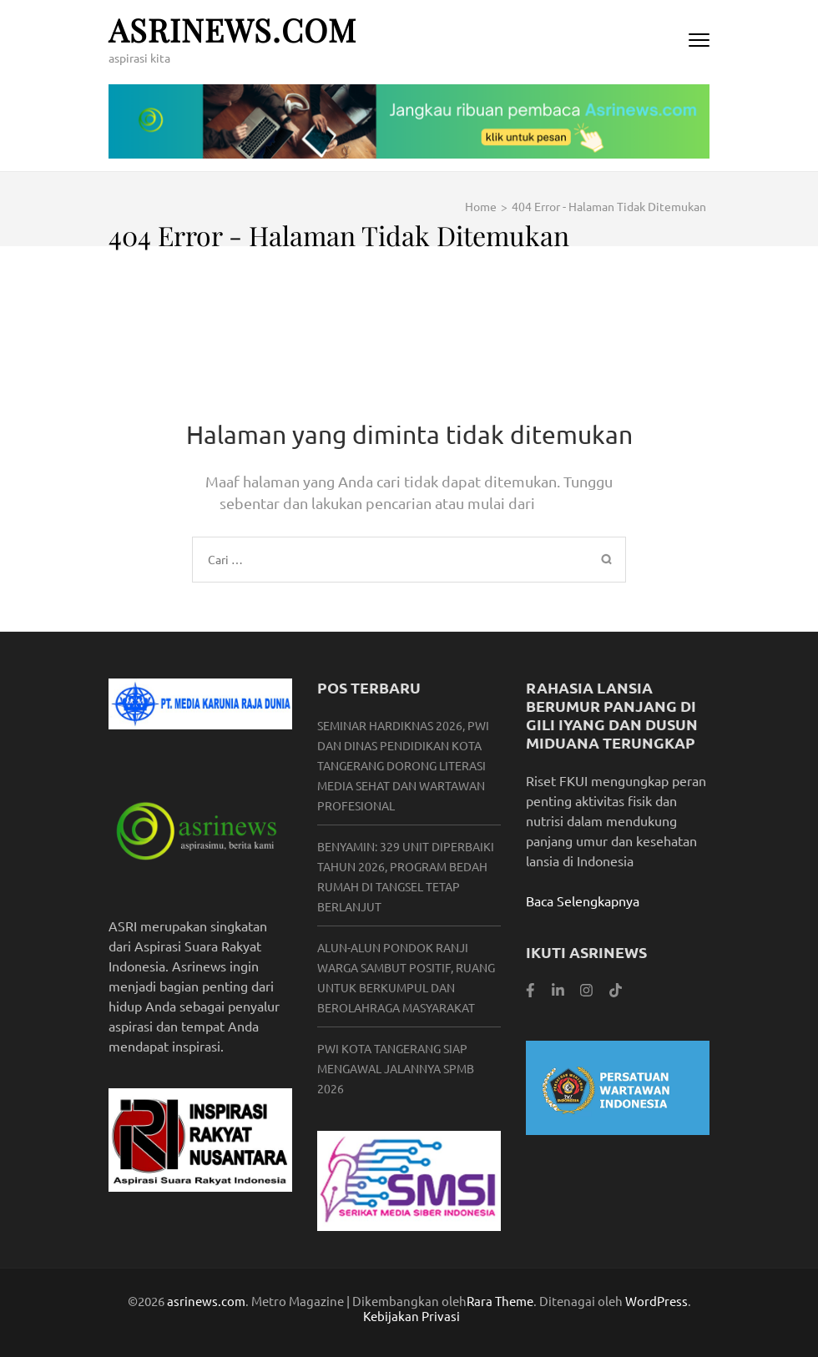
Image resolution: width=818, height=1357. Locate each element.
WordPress (656, 1301)
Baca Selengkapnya (582, 900)
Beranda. (568, 503)
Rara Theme (500, 1301)
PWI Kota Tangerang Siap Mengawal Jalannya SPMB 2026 (395, 1068)
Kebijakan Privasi (411, 1316)
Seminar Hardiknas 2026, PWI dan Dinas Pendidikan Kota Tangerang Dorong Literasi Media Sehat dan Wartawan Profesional (403, 765)
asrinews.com (232, 29)
